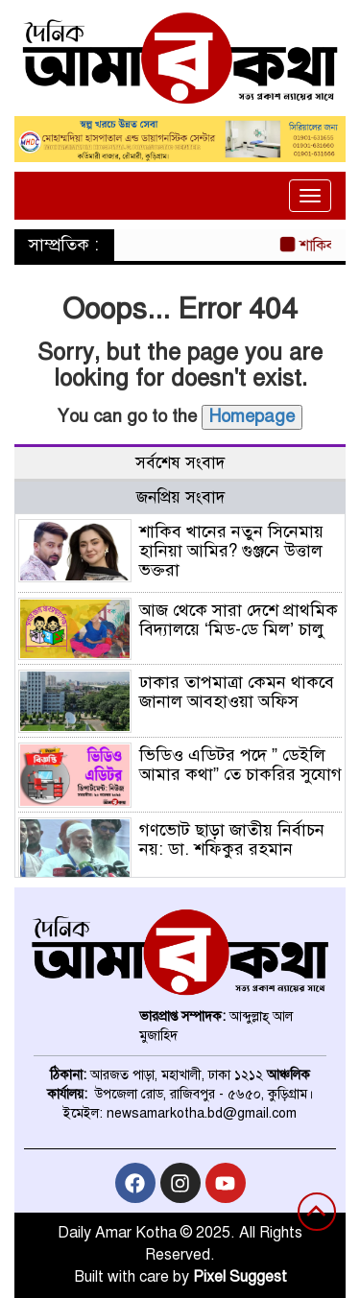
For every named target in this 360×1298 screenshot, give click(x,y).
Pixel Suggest (240, 1276)
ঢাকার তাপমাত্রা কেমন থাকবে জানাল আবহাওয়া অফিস (236, 692)
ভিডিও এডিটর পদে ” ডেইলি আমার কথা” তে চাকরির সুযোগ (240, 764)
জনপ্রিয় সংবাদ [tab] (180, 497)
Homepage (252, 416)
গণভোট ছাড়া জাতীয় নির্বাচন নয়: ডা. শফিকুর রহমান (231, 839)
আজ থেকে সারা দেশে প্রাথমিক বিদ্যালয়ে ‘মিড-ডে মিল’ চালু (238, 620)
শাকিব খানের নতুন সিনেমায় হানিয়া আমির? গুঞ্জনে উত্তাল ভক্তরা (231, 550)
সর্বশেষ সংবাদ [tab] (180, 463)
